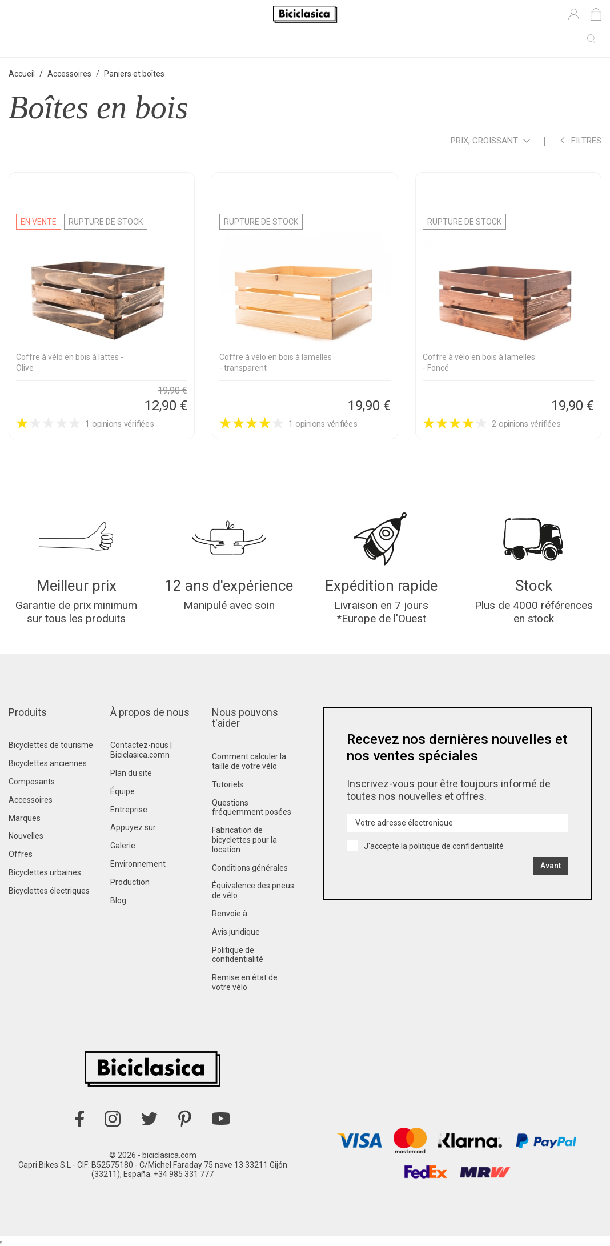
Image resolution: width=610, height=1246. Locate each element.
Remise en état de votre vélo (245, 982)
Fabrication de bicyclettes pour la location (244, 840)
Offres (21, 854)
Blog (118, 900)
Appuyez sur (133, 827)
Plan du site (131, 773)
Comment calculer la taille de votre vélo (249, 761)
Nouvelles (26, 835)
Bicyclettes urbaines (45, 872)
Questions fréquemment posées (251, 807)
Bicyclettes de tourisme (51, 745)
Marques (25, 818)
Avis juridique (236, 931)
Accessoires (31, 799)
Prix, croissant (490, 141)
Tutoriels (227, 784)
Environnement (138, 863)
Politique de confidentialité (237, 954)
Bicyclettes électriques (49, 890)
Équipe (122, 791)
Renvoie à (229, 913)
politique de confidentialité (456, 846)
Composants (32, 781)
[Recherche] (305, 39)
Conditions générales (250, 867)
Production (130, 882)
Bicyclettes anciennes (48, 763)
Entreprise (128, 809)
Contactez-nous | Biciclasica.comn (141, 749)
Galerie (122, 845)
